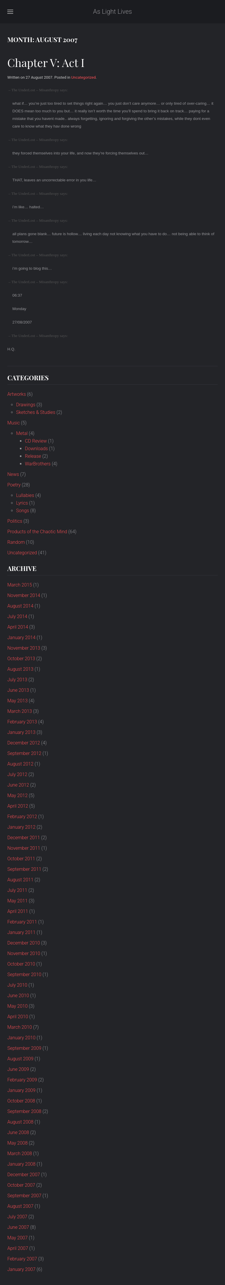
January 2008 (21, 1164)
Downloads (36, 448)
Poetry (14, 485)
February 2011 (22, 922)
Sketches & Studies (35, 412)
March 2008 (19, 1153)
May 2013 (17, 700)
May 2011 (17, 901)
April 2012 (17, 806)
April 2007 (17, 1248)
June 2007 (18, 1227)
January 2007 (21, 1269)
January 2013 (21, 732)
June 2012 (18, 785)
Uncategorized (83, 77)
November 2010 (23, 953)
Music (13, 423)
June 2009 (18, 1069)
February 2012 (22, 816)
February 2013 (22, 722)
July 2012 (17, 774)
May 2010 (17, 1006)
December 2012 (23, 743)
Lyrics (22, 503)
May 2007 (17, 1238)
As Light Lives (112, 11)
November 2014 (23, 595)
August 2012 (20, 764)
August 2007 (20, 1206)
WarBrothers (38, 464)
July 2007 (17, 1216)
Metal (22, 433)
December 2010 (23, 943)
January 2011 (21, 932)
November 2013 (23, 648)
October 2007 (21, 1185)
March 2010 (19, 1027)
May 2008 (17, 1143)
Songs (22, 510)
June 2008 (18, 1132)
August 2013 (20, 669)
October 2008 (21, 1101)
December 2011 (23, 837)
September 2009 (24, 1048)
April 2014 (17, 627)
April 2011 (17, 911)
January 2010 (21, 1037)
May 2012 (17, 795)
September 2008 (24, 1111)
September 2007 (24, 1195)
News (13, 474)
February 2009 (22, 1080)
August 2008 (20, 1122)
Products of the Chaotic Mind (37, 531)
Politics (14, 521)
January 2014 (21, 637)
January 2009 (21, 1090)
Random (16, 542)
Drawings (25, 404)
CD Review (36, 441)
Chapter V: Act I (46, 62)
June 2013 (18, 690)
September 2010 (24, 974)
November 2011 (23, 848)
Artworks (16, 394)
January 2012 (21, 827)
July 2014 (17, 616)
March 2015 (19, 585)
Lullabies (25, 495)
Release (33, 456)
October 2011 (21, 858)
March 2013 (19, 711)
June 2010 (18, 995)
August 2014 (20, 606)
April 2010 (17, 1016)
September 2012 (24, 753)
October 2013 (21, 658)
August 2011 (20, 880)
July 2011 (17, 890)
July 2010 (17, 985)
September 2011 (24, 869)
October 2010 (21, 964)
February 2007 (22, 1259)
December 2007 (23, 1174)
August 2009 (20, 1059)
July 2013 (17, 679)
